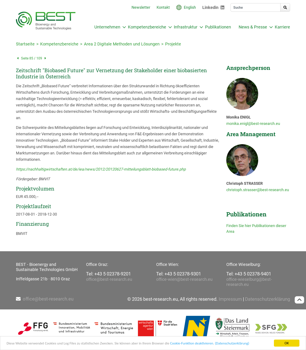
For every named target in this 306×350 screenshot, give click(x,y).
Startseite (25, 44)
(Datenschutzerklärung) (232, 343)
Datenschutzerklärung (267, 299)
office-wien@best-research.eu (184, 279)
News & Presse (253, 27)
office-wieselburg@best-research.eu (249, 282)
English (190, 7)
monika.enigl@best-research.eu (253, 123)
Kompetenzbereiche (147, 27)
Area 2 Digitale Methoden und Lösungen (122, 44)
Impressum (230, 299)
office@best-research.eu (109, 279)
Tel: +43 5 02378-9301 (178, 274)
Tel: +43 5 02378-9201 (108, 274)
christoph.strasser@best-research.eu (257, 190)
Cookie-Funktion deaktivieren (191, 343)
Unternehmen (107, 27)
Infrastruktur (185, 27)
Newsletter (141, 7)
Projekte (173, 44)
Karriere (282, 27)
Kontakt (163, 7)
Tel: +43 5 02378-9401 (248, 274)
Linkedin (210, 7)
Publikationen (218, 27)
